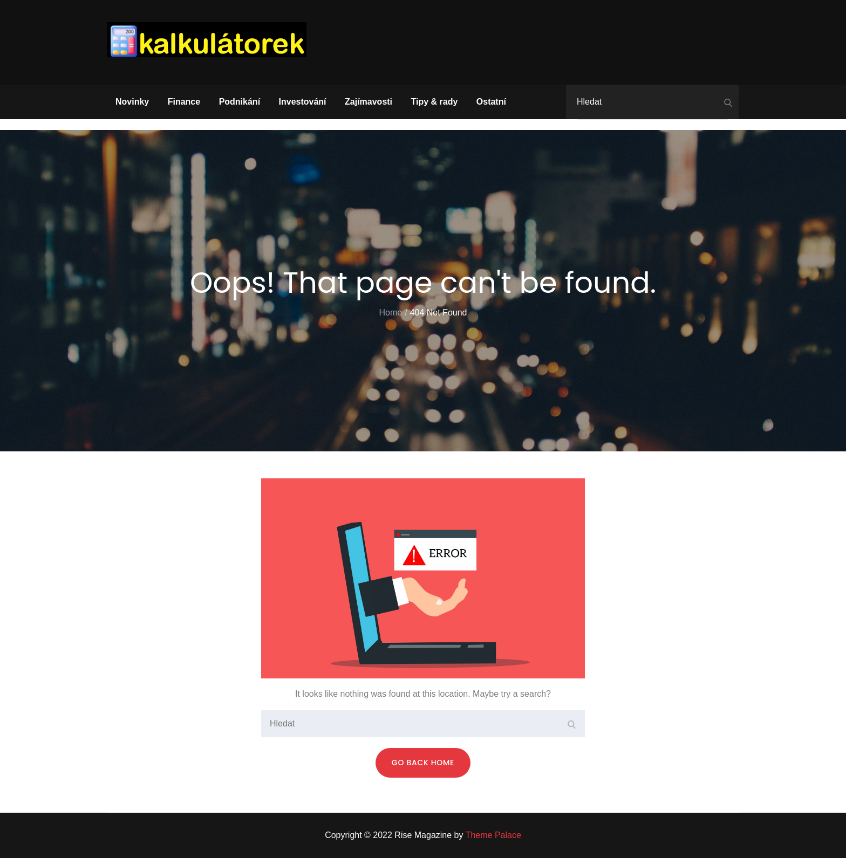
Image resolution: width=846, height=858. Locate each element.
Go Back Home (423, 762)
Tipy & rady (434, 101)
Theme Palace (493, 835)
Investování (302, 101)
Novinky (132, 101)
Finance (184, 101)
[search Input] (652, 102)
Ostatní (491, 101)
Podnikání (239, 101)
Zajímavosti (368, 101)
